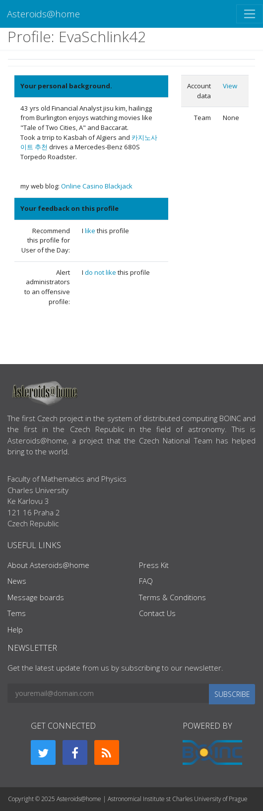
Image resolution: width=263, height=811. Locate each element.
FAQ (146, 581)
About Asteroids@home (48, 565)
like (91, 230)
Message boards (35, 597)
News (16, 581)
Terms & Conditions (172, 597)
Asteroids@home (43, 13)
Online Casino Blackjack (96, 186)
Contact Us (157, 613)
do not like (101, 272)
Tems (16, 613)
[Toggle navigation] (249, 13)
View (230, 85)
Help (15, 629)
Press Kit (154, 565)
